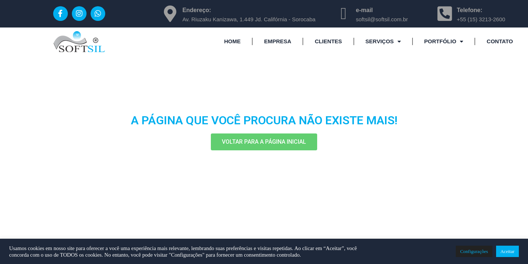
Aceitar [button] (507, 251)
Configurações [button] (474, 251)
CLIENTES (328, 41)
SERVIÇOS (383, 41)
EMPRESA (277, 41)
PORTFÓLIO (443, 41)
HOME (232, 41)
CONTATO (500, 41)
